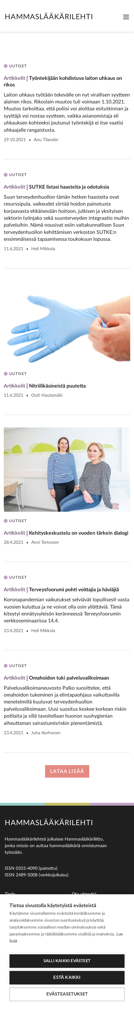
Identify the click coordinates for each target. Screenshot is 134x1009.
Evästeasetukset (67, 994)
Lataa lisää (67, 771)
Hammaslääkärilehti (49, 16)
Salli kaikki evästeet (67, 961)
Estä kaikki (66, 977)
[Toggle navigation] (126, 17)
